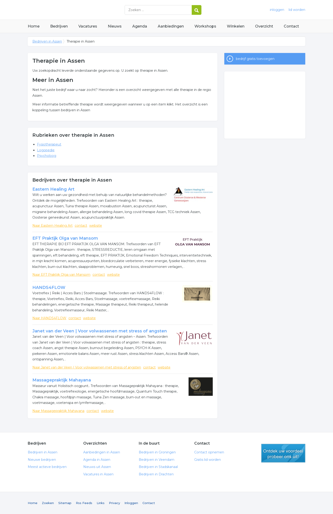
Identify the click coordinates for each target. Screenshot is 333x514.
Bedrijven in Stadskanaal (158, 467)
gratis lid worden (283, 453)
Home (34, 26)
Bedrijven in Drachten (156, 474)
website (95, 225)
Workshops (205, 26)
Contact (291, 26)
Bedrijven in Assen (85, 10)
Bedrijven (59, 26)
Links (101, 503)
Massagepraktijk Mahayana (61, 380)
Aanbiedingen (171, 26)
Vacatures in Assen (98, 474)
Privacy (114, 503)
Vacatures (87, 26)
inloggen (277, 10)
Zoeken (48, 503)
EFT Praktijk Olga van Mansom (65, 238)
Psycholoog (46, 156)
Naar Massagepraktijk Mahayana (58, 411)
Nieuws (115, 26)
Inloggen (131, 503)
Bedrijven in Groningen (157, 452)
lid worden (297, 10)
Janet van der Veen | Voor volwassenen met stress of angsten (99, 331)
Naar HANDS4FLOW (49, 318)
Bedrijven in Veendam (156, 460)
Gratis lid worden (207, 460)
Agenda (139, 26)
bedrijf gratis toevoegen (255, 59)
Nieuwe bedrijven (42, 460)
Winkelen (235, 26)
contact (81, 225)
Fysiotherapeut (49, 144)
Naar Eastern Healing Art (52, 225)
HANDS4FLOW (48, 287)
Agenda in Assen (96, 460)
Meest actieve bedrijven (47, 467)
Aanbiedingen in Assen (101, 452)
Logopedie (46, 150)
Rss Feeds (84, 503)
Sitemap (64, 503)
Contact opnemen (209, 452)
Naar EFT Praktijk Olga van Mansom (61, 274)
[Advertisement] (265, 105)
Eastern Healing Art (53, 189)
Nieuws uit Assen (97, 467)
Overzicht (264, 26)
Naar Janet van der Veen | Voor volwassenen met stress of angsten (86, 367)
